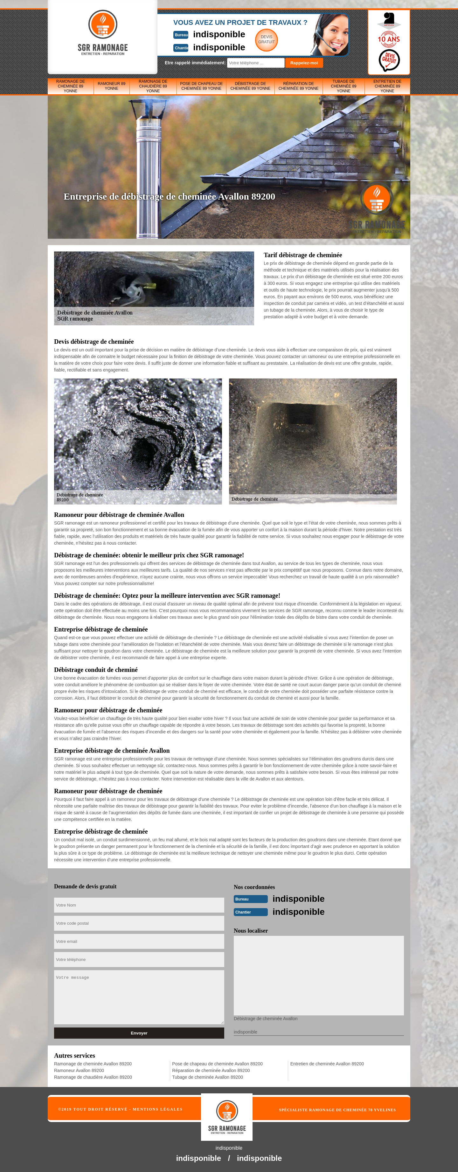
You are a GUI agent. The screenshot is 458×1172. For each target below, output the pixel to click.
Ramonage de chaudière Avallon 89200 (93, 1076)
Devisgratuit (258, 39)
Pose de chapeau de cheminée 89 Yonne (201, 86)
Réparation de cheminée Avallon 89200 (211, 1069)
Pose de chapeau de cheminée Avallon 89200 (217, 1063)
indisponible (210, 34)
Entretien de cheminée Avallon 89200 (327, 1063)
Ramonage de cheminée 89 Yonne (70, 86)
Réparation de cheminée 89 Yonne (299, 86)
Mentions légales (158, 1108)
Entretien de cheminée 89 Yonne (387, 86)
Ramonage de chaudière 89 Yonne (153, 86)
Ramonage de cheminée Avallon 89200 (93, 1063)
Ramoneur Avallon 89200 (79, 1069)
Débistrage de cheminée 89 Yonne (250, 86)
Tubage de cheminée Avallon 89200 (207, 1076)
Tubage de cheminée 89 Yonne (343, 86)
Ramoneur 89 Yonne (111, 86)
